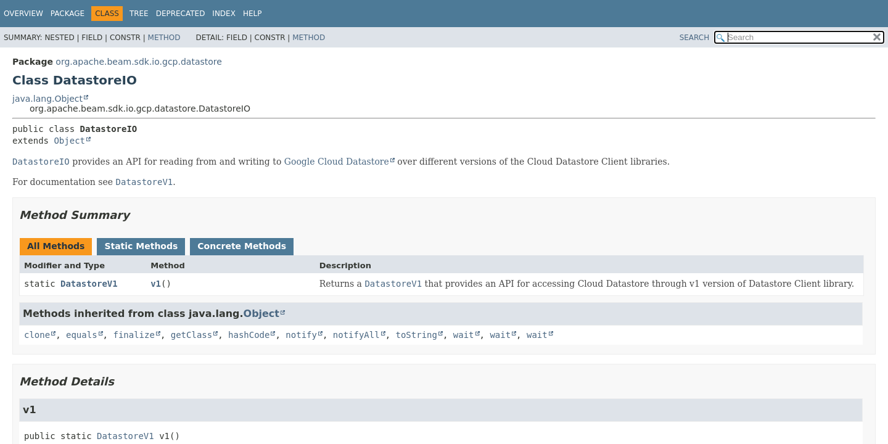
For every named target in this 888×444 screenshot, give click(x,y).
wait (463, 335)
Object (69, 141)
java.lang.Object (47, 99)
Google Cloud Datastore (336, 161)
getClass (191, 335)
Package (67, 13)
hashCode (248, 335)
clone (37, 335)
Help (252, 13)
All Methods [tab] (55, 246)
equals (81, 335)
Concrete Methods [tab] (241, 246)
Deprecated (180, 13)
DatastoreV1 (89, 284)
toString (416, 335)
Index (224, 13)
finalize (133, 335)
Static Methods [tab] (141, 246)
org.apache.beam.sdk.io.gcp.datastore (139, 62)
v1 (155, 284)
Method (164, 37)
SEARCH (695, 37)
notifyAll (356, 335)
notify (301, 335)
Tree (139, 13)
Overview (23, 13)
